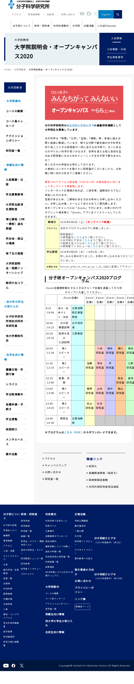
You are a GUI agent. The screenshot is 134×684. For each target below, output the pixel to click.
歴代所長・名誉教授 (11, 571)
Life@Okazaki (107, 25)
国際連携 (7, 593)
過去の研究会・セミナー (32, 551)
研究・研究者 (42, 25)
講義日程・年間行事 (14, 371)
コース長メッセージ (14, 123)
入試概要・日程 (116, 49)
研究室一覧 (13, 151)
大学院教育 (20, 69)
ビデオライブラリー (84, 551)
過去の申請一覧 (53, 551)
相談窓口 (11, 429)
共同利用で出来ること (56, 520)
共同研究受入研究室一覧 (57, 556)
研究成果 (25, 563)
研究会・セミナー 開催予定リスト (32, 543)
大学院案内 (52, 586)
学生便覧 (11, 419)
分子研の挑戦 (10, 525)
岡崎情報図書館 (97, 480)
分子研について (22, 25)
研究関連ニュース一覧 (32, 558)
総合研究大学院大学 (79, 125)
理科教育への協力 (84, 558)
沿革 (5, 564)
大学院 (76, 25)
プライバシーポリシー (84, 590)
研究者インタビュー (31, 568)
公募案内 (49, 530)
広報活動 (89, 25)
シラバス (11, 384)
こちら (78, 237)
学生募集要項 (115, 57)
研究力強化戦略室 (11, 643)
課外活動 (11, 454)
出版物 (50, 14)
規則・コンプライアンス (11, 616)
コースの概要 (14, 111)
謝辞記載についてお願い (57, 546)
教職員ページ (82, 606)
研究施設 (25, 525)
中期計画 (7, 598)
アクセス (16, 14)
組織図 (6, 535)
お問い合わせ (68, 14)
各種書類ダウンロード (56, 536)
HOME (7, 69)
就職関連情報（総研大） (102, 473)
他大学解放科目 (14, 338)
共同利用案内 (61, 25)
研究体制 (25, 520)
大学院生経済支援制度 (14, 206)
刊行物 (78, 536)
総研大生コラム (14, 285)
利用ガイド (51, 525)
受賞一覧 (7, 578)
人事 (5, 609)
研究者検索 (34, 14)
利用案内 (50, 514)
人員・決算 (9, 550)
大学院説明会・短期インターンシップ (14, 268)
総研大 (91, 466)
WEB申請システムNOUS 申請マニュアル (59, 574)
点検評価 (7, 603)
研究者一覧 (26, 530)
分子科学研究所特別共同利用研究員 (14, 321)
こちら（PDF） (73, 432)
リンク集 (80, 599)
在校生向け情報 (55, 632)
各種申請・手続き (14, 406)
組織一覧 (25, 536)
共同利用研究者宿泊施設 (102, 486)
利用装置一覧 (52, 561)
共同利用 (7, 588)
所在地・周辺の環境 (14, 241)
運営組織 (7, 540)
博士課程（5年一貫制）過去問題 (15, 223)
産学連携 (7, 631)
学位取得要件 (14, 394)
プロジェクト (27, 573)
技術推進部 (9, 636)
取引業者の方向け (84, 572)
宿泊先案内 (51, 541)
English (106, 14)
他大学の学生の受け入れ (59, 623)
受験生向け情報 (55, 614)
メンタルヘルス (14, 441)
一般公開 (79, 530)
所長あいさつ (10, 530)
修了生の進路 (14, 253)
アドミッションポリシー (14, 138)
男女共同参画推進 (11, 624)
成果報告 (49, 566)
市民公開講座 (81, 520)
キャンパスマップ (55, 465)
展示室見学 (80, 525)
